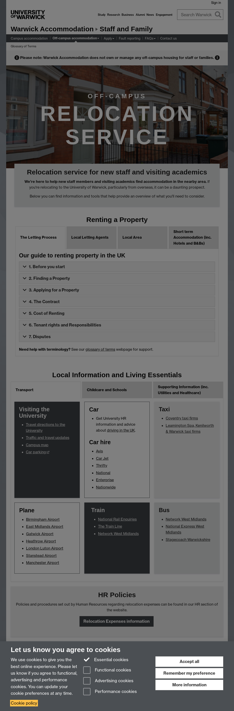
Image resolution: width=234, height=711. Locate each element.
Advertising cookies (108, 681)
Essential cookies (106, 659)
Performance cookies (110, 692)
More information (189, 684)
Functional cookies (107, 670)
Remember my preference (189, 673)
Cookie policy (24, 703)
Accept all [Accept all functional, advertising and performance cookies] (189, 661)
